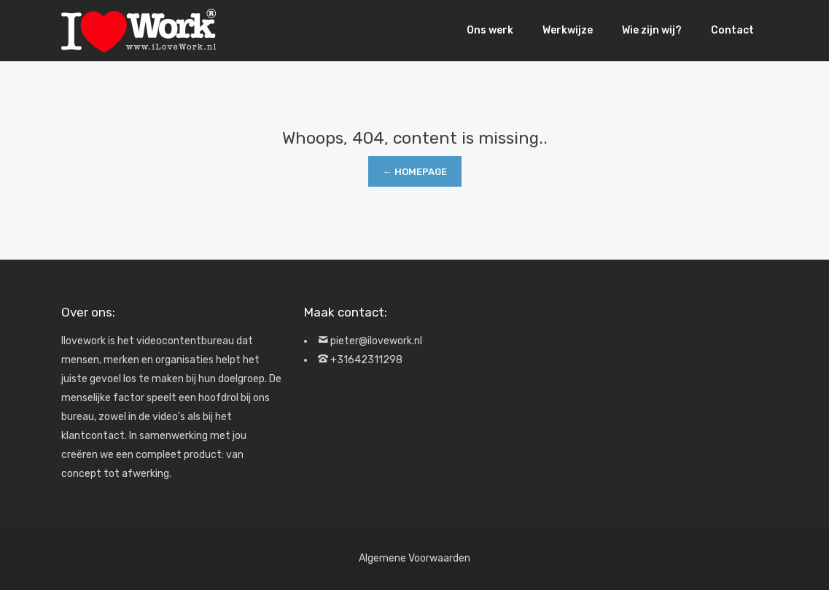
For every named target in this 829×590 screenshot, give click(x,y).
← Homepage (415, 171)
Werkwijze (567, 30)
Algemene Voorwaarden (414, 558)
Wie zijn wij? (652, 30)
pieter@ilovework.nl (376, 341)
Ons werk (490, 30)
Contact (732, 30)
